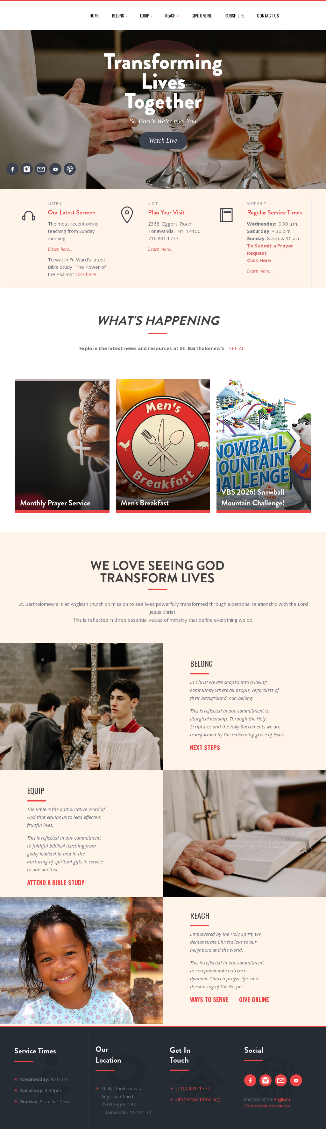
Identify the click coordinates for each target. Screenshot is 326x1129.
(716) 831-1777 (192, 1088)
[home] (45, 15)
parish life (234, 15)
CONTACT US (268, 15)
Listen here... (60, 249)
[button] (120, 15)
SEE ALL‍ (238, 348)
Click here (85, 274)
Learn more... (161, 249)
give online (201, 15)
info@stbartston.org (197, 1099)
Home (94, 15)
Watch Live (163, 140)
